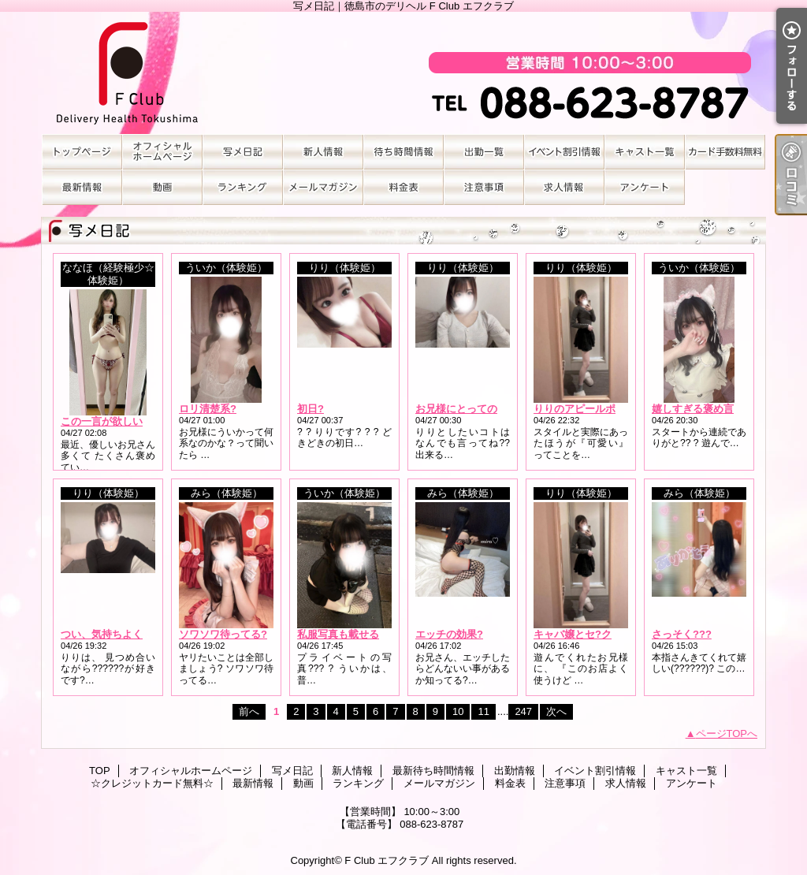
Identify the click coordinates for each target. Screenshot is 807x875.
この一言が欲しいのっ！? (120, 421)
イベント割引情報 (564, 151)
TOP (82, 151)
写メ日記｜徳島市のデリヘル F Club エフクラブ (403, 73)
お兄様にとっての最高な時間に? (490, 409)
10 (457, 711)
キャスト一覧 (644, 151)
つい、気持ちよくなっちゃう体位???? (150, 634)
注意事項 (484, 187)
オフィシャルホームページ (162, 151)
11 (483, 711)
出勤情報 (484, 151)
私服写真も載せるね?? (349, 634)
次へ (556, 711)
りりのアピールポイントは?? (601, 409)
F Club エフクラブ (386, 860)
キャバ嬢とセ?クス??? (587, 634)
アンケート (644, 187)
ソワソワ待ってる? (223, 634)
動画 (162, 187)
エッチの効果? (449, 634)
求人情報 (564, 187)
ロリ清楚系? (207, 409)
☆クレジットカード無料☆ (725, 151)
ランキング (243, 187)
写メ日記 (243, 151)
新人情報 (323, 151)
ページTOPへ (727, 733)
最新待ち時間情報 (403, 151)
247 (523, 711)
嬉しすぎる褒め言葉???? (710, 409)
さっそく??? (682, 634)
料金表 (403, 187)
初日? (310, 409)
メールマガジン (323, 187)
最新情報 (82, 187)
